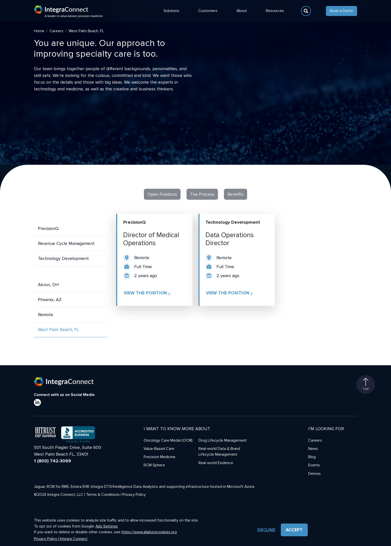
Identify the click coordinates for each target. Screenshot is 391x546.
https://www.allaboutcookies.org (149, 532)
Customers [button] (207, 10)
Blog (312, 457)
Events (314, 465)
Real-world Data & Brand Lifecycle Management (219, 451)
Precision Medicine (159, 457)
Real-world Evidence (215, 463)
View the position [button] (148, 293)
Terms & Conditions (103, 494)
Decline (266, 530)
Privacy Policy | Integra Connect (61, 539)
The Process (202, 194)
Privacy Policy (134, 494)
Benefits (235, 194)
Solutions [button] (171, 10)
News (313, 448)
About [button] (241, 10)
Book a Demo (341, 10)
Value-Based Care (159, 448)
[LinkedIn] (37, 402)
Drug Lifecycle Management (222, 440)
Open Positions (162, 194)
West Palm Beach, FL (58, 329)
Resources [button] (275, 10)
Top (366, 384)
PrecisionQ (48, 228)
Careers (56, 30)
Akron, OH (48, 284)
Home (39, 30)
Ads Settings (107, 526)
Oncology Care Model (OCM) (168, 440)
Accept (294, 530)
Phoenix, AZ (50, 299)
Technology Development (63, 258)
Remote (45, 314)
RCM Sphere (154, 465)
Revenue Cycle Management (66, 243)
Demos (314, 473)
